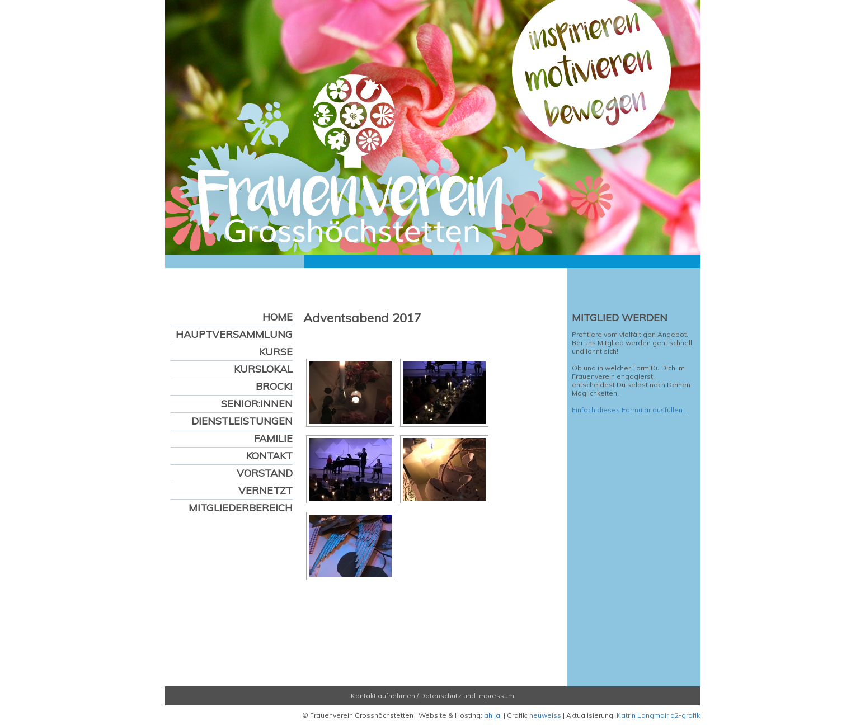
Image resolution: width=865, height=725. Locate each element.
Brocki (274, 386)
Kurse (276, 351)
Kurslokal (263, 368)
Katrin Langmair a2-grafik (658, 715)
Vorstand (265, 473)
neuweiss (545, 715)
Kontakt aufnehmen (383, 695)
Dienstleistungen (242, 421)
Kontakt (269, 455)
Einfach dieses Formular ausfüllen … (630, 410)
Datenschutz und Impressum (467, 695)
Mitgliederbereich (241, 507)
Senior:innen (257, 403)
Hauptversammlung (234, 334)
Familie (273, 438)
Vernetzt (265, 490)
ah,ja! (493, 715)
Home (277, 316)
